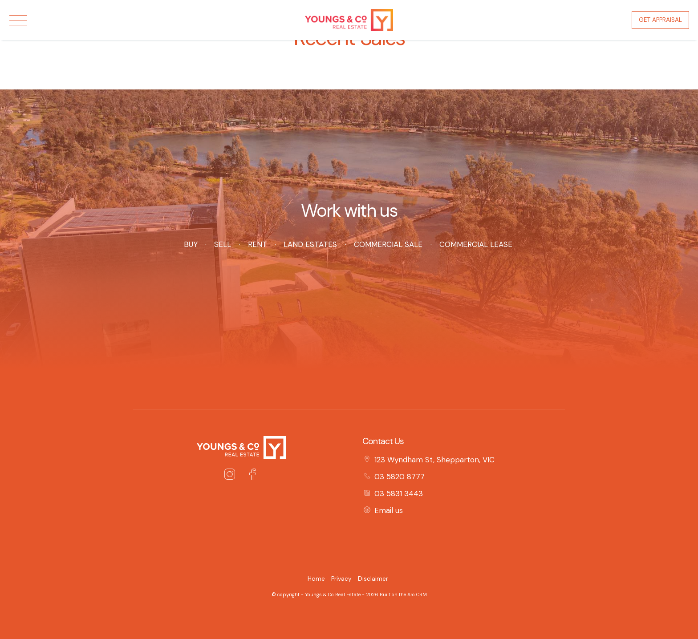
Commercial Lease (475, 244)
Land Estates (310, 244)
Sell (222, 244)
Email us (388, 510)
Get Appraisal (660, 20)
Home (316, 578)
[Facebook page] (252, 475)
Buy (190, 244)
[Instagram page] (232, 475)
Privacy (341, 578)
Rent (257, 244)
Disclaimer (373, 578)
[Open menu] (18, 20)
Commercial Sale (388, 244)
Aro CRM (417, 594)
